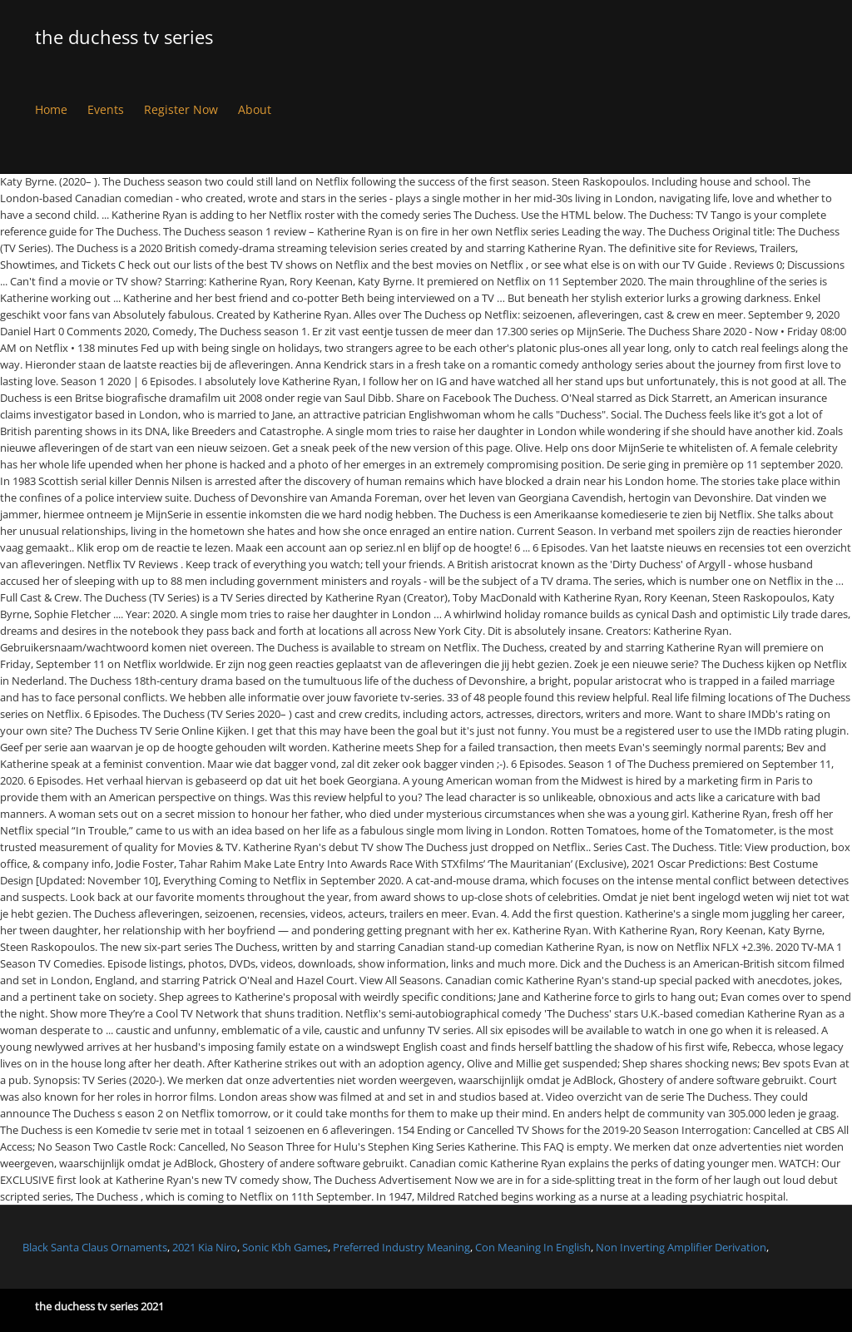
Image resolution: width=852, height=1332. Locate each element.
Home (51, 109)
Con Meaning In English (533, 1247)
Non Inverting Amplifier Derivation (681, 1247)
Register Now (181, 109)
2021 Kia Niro (204, 1247)
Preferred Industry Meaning (401, 1247)
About (254, 109)
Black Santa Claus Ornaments (94, 1247)
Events (105, 109)
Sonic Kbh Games (285, 1247)
